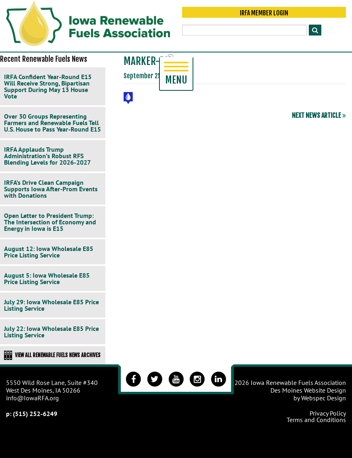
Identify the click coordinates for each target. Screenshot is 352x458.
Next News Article (319, 115)
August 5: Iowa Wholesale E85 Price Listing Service (47, 278)
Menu (176, 74)
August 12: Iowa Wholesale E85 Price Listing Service (48, 252)
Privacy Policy (328, 413)
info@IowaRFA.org (32, 398)
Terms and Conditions (316, 420)
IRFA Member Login (264, 13)
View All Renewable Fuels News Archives (52, 355)
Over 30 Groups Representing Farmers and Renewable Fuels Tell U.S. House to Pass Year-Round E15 (52, 122)
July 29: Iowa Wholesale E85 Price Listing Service (51, 305)
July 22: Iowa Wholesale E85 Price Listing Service (51, 331)
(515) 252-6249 (35, 414)
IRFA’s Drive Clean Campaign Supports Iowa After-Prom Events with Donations (51, 188)
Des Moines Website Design (308, 390)
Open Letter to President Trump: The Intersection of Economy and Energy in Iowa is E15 (50, 221)
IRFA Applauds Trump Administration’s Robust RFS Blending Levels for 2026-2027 (47, 155)
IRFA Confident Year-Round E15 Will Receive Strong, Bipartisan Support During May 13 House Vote (48, 86)
